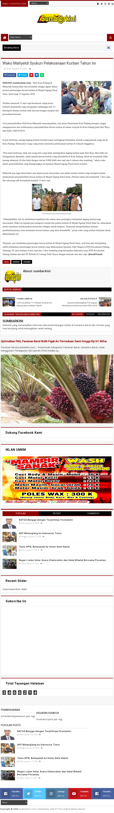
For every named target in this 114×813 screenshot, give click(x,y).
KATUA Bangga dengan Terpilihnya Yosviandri (46, 520)
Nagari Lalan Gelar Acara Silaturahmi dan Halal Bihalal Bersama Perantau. (63, 560)
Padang (26, 262)
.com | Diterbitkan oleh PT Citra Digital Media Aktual (52, 809)
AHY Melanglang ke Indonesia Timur (40, 533)
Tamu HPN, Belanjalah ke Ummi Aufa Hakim (44, 546)
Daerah (16, 262)
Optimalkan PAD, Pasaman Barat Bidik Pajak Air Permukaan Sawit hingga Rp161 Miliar (54, 341)
